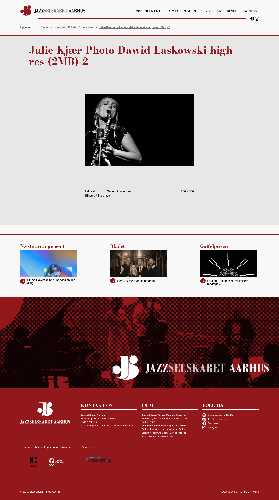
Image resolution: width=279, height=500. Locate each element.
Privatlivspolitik (52, 491)
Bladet (233, 11)
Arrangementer (150, 11)
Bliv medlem (211, 11)
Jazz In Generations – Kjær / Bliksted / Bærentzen (62, 27)
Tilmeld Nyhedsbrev (215, 419)
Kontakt (251, 11)
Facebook (210, 423)
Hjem (23, 27)
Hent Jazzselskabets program (136, 280)
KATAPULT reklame (249, 491)
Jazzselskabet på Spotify (217, 415)
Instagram (210, 427)
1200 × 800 (186, 191)
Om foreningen (182, 11)
